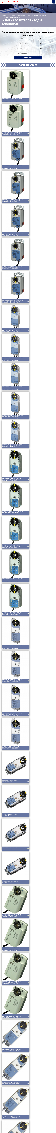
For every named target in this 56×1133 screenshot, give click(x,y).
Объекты (27, 1112)
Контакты (37, 1108)
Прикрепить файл (27, 1091)
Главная (4, 15)
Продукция (12, 15)
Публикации (38, 1112)
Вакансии (37, 1115)
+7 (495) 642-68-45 (12, 2)
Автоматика (22, 15)
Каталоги (27, 1115)
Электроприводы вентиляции (36, 15)
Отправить (28, 58)
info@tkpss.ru (31, 1126)
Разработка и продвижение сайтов (37, 1128)
